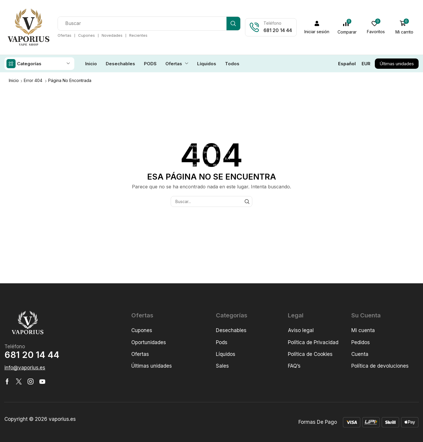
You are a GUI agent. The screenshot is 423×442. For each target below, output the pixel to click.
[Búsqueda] (234, 23)
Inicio (14, 80)
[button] (317, 27)
